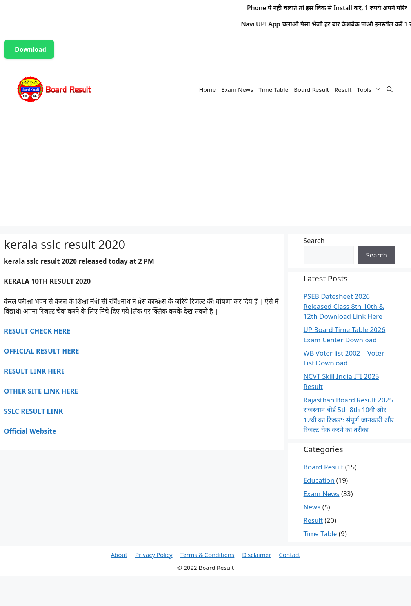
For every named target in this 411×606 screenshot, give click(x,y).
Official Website (30, 431)
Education (319, 480)
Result (343, 89)
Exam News (237, 89)
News (312, 506)
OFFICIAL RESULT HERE (41, 351)
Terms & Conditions (207, 555)
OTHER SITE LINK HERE (41, 391)
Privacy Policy (154, 555)
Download (30, 49)
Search (314, 240)
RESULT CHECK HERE (38, 331)
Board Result (311, 89)
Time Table (273, 89)
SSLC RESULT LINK (33, 411)
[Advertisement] (205, 171)
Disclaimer (256, 555)
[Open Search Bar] (389, 89)
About (119, 555)
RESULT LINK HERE (34, 371)
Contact (289, 555)
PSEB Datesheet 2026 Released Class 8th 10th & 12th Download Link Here (344, 306)
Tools (370, 89)
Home (207, 89)
